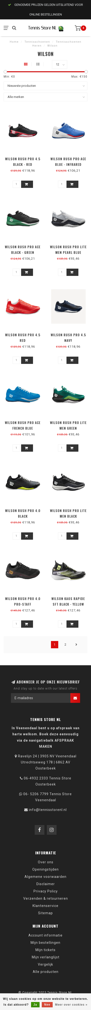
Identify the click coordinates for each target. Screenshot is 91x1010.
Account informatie (45, 935)
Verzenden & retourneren (45, 898)
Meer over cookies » (71, 1004)
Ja (35, 1004)
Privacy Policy (45, 891)
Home (14, 41)
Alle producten (45, 972)
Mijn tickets (45, 950)
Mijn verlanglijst (45, 957)
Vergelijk (45, 964)
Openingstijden (45, 869)
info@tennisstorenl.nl (48, 810)
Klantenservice (45, 906)
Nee (47, 1004)
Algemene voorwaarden (45, 877)
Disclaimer (45, 884)
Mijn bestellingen (45, 943)
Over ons (45, 862)
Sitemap (45, 913)
